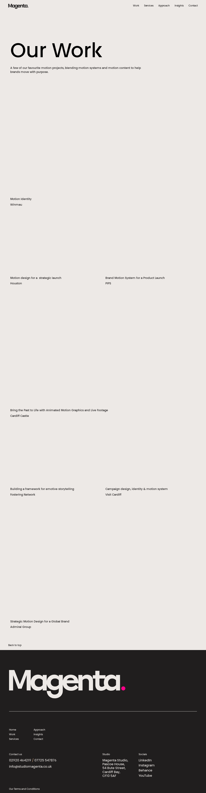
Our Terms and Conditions (24, 789)
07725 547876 (45, 760)
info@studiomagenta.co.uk (30, 766)
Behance (145, 770)
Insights (179, 6)
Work (136, 6)
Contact (193, 6)
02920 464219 (20, 760)
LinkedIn (145, 760)
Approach (164, 6)
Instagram (147, 765)
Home (12, 730)
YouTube (145, 775)
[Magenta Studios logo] (18, 6)
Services (148, 6)
